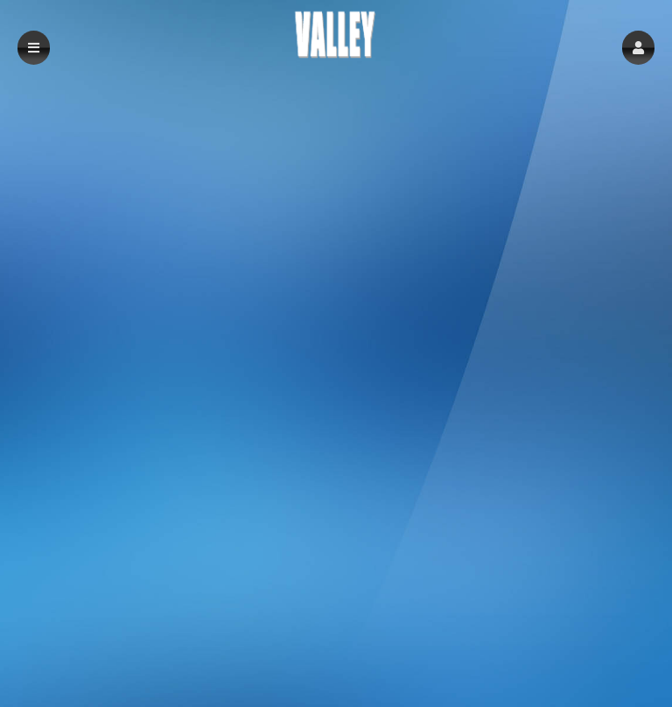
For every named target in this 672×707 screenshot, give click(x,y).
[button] (638, 48)
